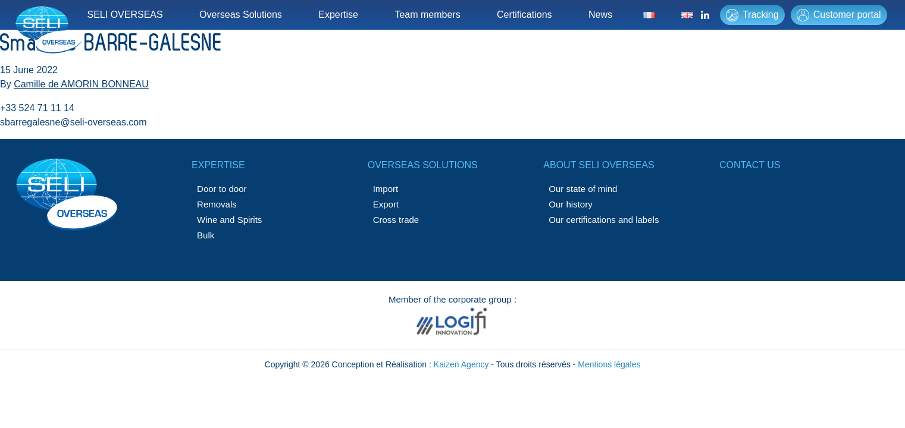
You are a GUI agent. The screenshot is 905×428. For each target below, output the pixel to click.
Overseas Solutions (240, 15)
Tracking (752, 15)
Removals (217, 204)
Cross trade (396, 220)
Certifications (524, 15)
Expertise (338, 15)
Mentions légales (609, 364)
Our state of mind (583, 189)
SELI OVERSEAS (125, 15)
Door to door (221, 189)
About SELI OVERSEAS (598, 165)
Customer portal (839, 15)
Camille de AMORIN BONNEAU (81, 84)
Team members (427, 15)
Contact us (750, 165)
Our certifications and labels (604, 220)
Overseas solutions (423, 165)
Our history (570, 204)
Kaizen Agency (461, 364)
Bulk (205, 235)
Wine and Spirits (229, 220)
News (600, 15)
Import (386, 189)
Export (386, 204)
